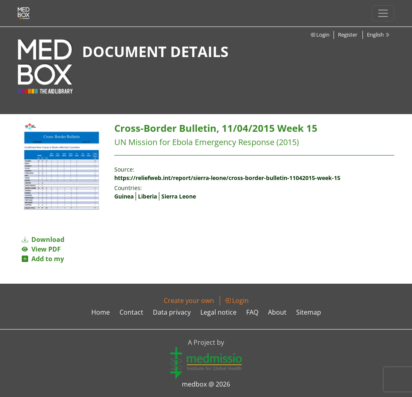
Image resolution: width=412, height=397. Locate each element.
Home (100, 312)
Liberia (147, 196)
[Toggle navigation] (383, 13)
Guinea (124, 196)
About (277, 312)
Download (43, 239)
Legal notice (218, 312)
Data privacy (172, 312)
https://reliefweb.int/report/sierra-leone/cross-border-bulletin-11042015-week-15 (227, 178)
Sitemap (308, 312)
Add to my (43, 258)
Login (320, 34)
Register (347, 34)
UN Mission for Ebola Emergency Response (194, 142)
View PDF (41, 249)
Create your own (189, 300)
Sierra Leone (178, 196)
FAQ (252, 312)
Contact (131, 312)
